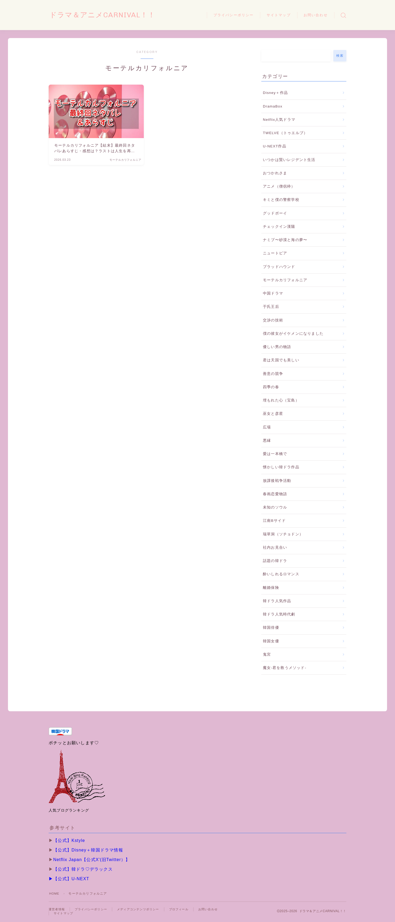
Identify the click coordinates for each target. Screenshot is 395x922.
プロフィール (187, 909)
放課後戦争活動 (277, 481)
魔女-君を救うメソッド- (284, 668)
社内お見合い (275, 547)
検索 (339, 55)
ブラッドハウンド (279, 267)
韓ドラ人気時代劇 (279, 614)
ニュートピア (275, 253)
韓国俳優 (271, 628)
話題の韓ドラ (275, 561)
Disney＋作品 (275, 93)
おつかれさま (275, 173)
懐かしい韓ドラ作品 (281, 467)
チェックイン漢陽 (279, 227)
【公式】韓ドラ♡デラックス (83, 869)
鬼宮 (267, 654)
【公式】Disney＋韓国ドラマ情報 (88, 850)
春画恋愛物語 (275, 494)
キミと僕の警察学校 (281, 200)
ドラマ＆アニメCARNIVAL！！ (109, 15)
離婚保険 (271, 588)
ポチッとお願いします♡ (74, 743)
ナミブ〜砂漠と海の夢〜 (285, 240)
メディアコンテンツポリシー (144, 909)
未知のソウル (275, 507)
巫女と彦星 (273, 414)
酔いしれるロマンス (281, 574)
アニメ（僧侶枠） (279, 186)
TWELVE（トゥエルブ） (285, 133)
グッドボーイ (275, 213)
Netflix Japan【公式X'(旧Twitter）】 (91, 859)
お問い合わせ (316, 15)
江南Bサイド (274, 521)
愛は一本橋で (275, 454)
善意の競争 (273, 374)
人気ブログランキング (69, 810)
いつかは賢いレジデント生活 (289, 160)
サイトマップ (279, 15)
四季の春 (271, 387)
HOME (54, 893)
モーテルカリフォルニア (285, 280)
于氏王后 (271, 307)
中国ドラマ (273, 293)
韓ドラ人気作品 (277, 601)
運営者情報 (57, 909)
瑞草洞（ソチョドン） (283, 534)
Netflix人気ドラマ (279, 120)
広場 (267, 427)
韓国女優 (271, 641)
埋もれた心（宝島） (281, 400)
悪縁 (267, 441)
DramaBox (272, 106)
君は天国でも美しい (281, 360)
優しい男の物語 (277, 347)
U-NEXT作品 (274, 146)
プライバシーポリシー (233, 15)
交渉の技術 (273, 320)
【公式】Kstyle (69, 840)
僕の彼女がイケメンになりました (293, 334)
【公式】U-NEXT (71, 878)
